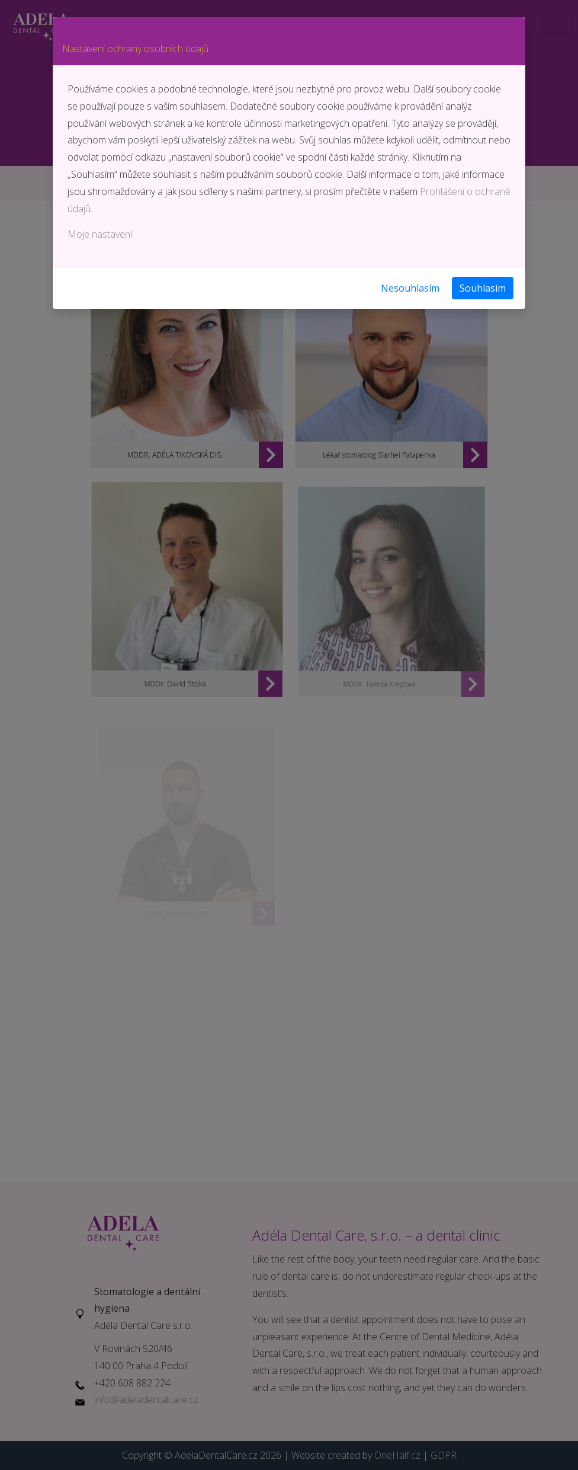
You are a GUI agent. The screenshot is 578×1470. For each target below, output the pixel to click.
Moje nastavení (100, 234)
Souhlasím (483, 288)
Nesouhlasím (410, 288)
